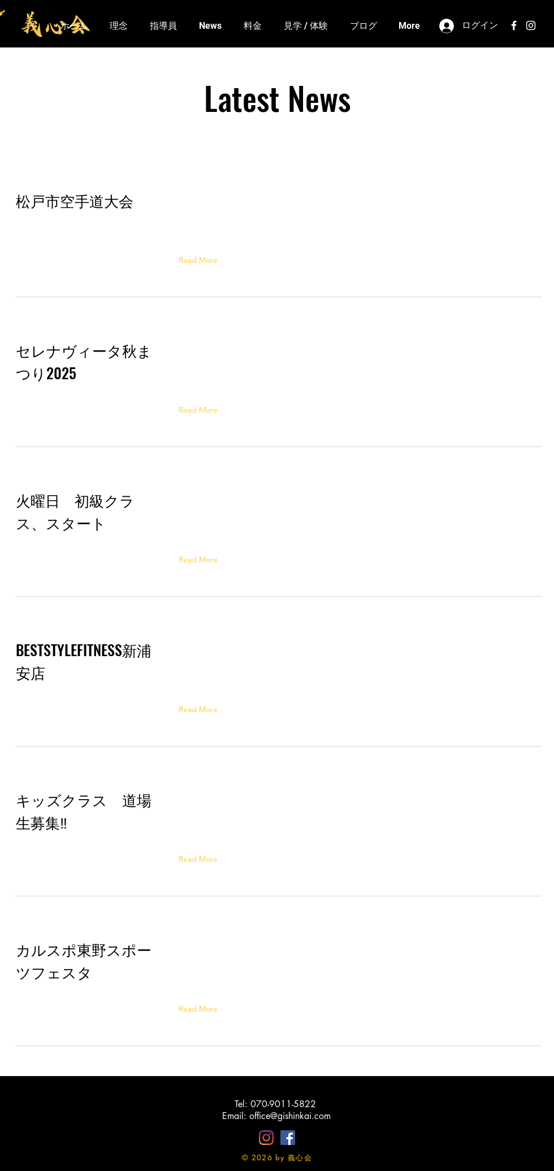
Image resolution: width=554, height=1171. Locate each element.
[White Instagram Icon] (531, 25)
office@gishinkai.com (290, 1116)
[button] (201, 260)
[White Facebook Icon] (514, 25)
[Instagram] (266, 1137)
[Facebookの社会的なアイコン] (287, 1137)
